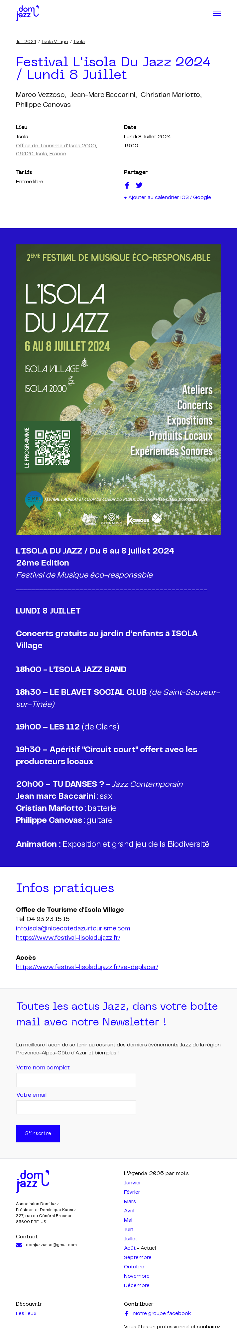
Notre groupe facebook (157, 1313)
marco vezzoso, (41, 95)
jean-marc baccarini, (103, 95)
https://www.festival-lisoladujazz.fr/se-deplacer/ (87, 967)
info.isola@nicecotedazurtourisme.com (73, 929)
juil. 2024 (26, 41)
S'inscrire (38, 1133)
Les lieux (26, 1313)
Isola (79, 41)
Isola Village (55, 41)
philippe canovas (43, 105)
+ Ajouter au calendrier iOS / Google (167, 197)
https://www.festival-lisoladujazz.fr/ (68, 938)
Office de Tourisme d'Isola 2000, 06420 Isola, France (56, 149)
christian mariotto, (171, 95)
